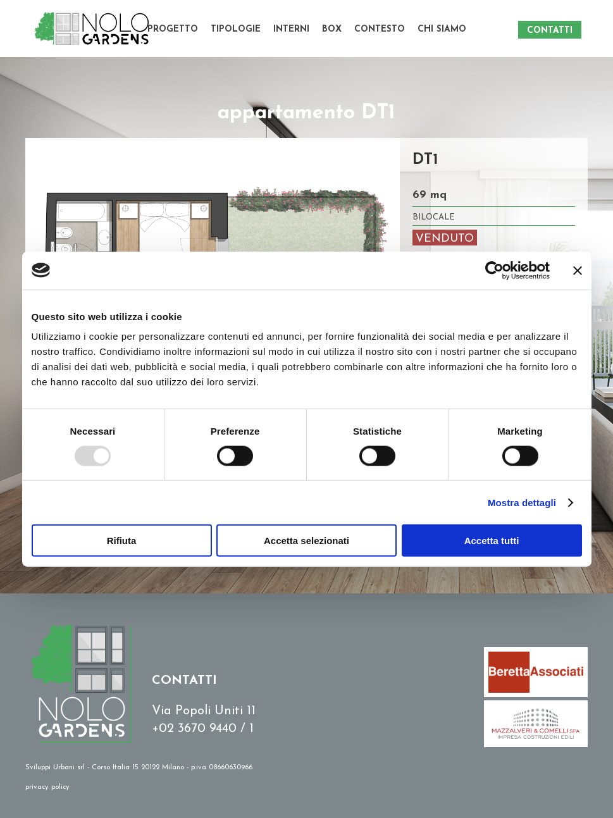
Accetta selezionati (306, 540)
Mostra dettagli (522, 502)
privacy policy (47, 787)
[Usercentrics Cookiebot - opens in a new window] (494, 270)
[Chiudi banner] (577, 270)
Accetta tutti (491, 540)
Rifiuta (122, 540)
